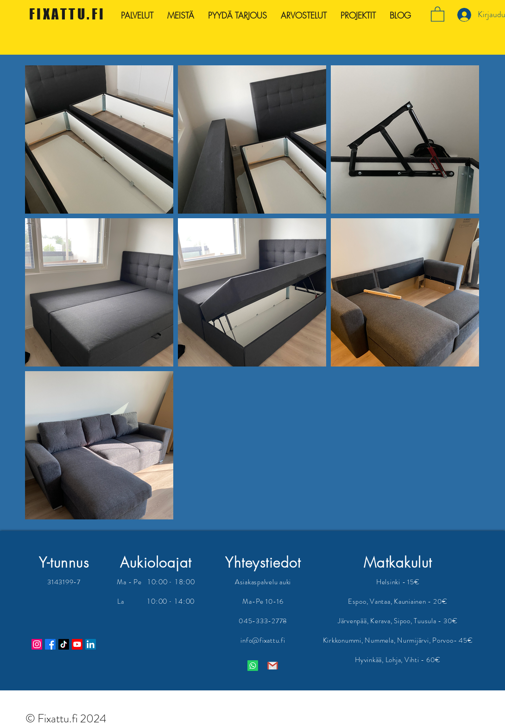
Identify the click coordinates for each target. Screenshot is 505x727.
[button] (437, 14)
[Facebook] (50, 644)
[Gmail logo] (272, 665)
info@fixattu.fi (262, 640)
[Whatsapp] (252, 665)
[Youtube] (77, 644)
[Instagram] (37, 644)
